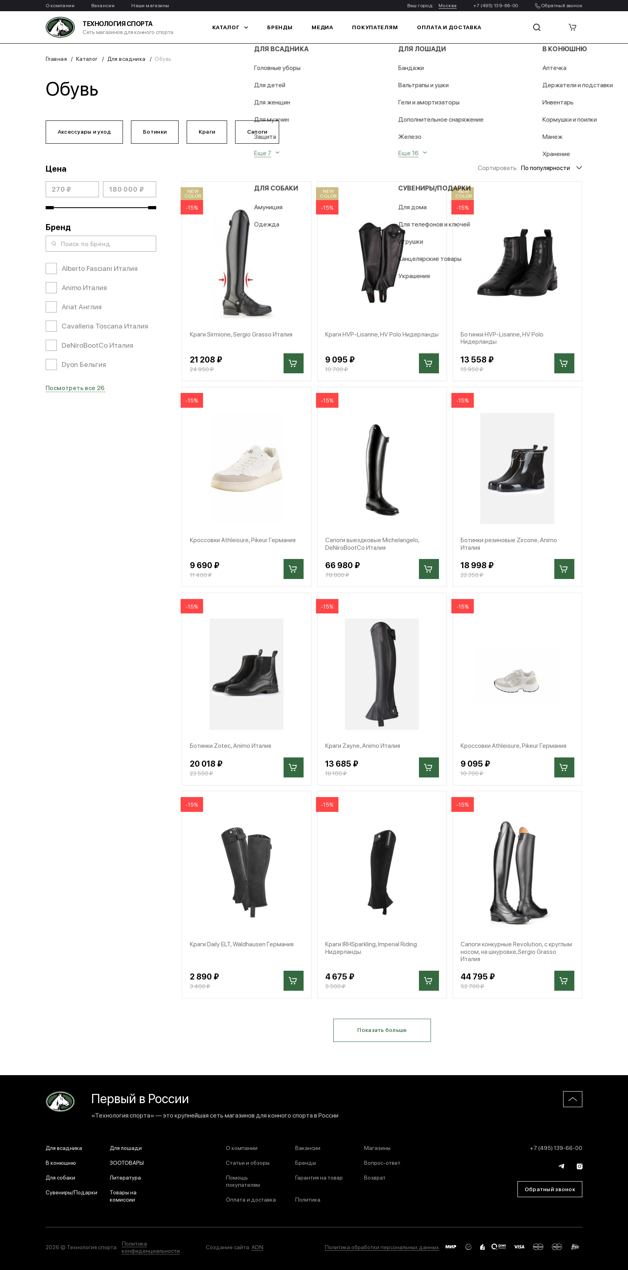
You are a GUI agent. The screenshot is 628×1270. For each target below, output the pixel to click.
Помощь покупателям (243, 1181)
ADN (257, 1246)
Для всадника (126, 58)
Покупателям (375, 27)
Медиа (325, 27)
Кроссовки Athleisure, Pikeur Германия (243, 541)
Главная (56, 58)
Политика (307, 1199)
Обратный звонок (558, 5)
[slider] (50, 208)
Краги (209, 131)
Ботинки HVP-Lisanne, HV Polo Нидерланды (503, 339)
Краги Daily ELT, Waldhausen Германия (243, 946)
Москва (448, 5)
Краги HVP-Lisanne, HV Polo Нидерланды (364, 339)
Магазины (377, 1147)
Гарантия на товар (319, 1177)
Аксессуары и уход (85, 131)
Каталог (237, 27)
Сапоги (260, 131)
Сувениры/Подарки (71, 1192)
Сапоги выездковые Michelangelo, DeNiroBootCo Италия (373, 545)
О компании (60, 5)
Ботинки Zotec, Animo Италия (231, 747)
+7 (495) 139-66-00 (495, 5)
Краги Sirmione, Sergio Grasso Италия (242, 335)
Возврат (375, 1177)
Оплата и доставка (443, 27)
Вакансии (103, 5)
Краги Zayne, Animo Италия (363, 747)
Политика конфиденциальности (151, 1247)
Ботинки (156, 131)
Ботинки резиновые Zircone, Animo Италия (509, 545)
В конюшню (61, 1162)
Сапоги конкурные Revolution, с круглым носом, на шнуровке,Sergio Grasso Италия (517, 954)
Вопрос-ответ (382, 1162)
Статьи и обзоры (248, 1162)
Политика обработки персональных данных (382, 1246)
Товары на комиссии (123, 1195)
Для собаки (60, 1177)
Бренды (285, 27)
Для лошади (126, 1147)
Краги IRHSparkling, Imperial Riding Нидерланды (372, 950)
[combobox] (551, 168)
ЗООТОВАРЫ (127, 1162)
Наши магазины (150, 5)
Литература (125, 1177)
